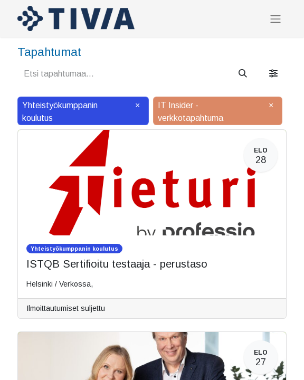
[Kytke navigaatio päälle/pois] (275, 18)
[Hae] (243, 74)
